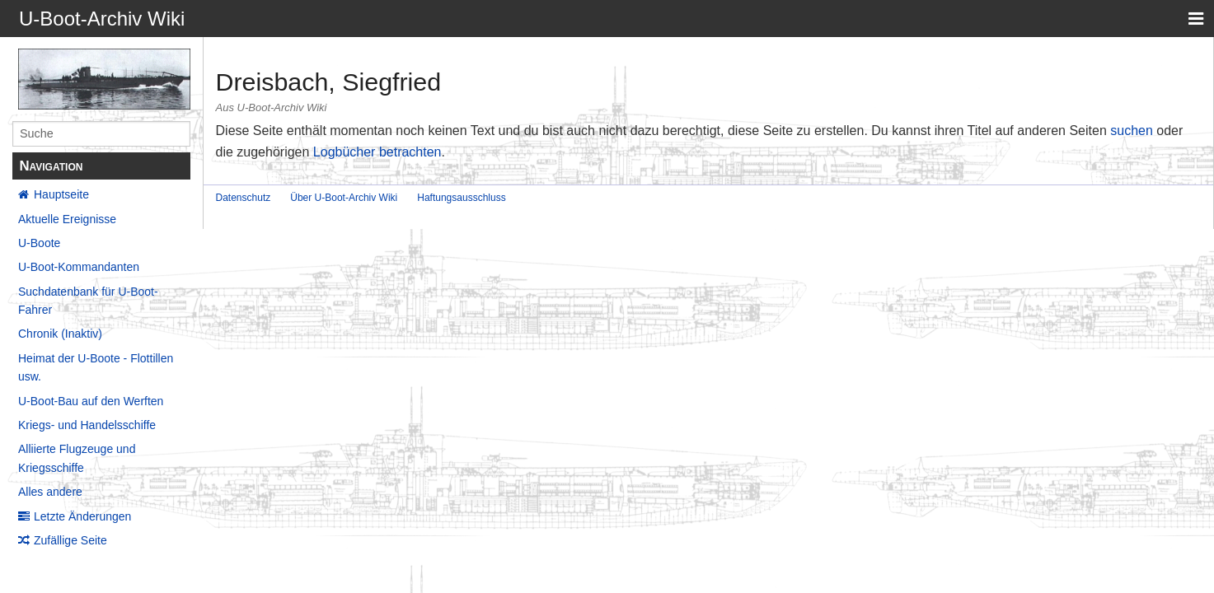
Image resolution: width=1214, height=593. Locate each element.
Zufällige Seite (70, 540)
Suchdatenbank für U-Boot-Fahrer (88, 300)
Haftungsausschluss (461, 197)
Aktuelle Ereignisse (67, 219)
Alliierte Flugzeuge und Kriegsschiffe (76, 458)
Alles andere (50, 491)
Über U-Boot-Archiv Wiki (343, 197)
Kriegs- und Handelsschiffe (87, 425)
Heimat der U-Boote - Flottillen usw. (95, 367)
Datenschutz (243, 197)
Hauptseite (61, 194)
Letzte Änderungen (82, 516)
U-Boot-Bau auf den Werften (90, 401)
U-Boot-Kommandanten (78, 266)
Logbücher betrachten (377, 152)
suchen (1131, 131)
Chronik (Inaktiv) (60, 333)
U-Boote (39, 243)
